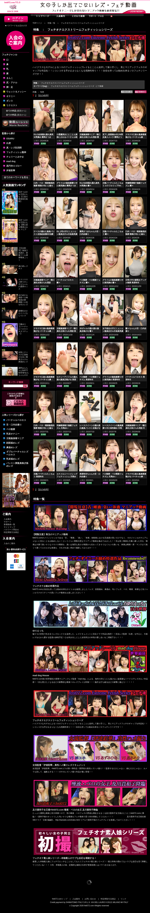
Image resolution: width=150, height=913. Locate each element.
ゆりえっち (38, 630)
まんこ (9, 78)
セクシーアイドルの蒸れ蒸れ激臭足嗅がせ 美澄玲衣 (67, 379)
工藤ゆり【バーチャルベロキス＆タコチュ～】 (23, 329)
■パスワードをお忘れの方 (16, 25)
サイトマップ (9, 527)
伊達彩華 (10, 170)
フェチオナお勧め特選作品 (46, 586)
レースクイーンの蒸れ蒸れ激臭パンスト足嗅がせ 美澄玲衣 (90, 428)
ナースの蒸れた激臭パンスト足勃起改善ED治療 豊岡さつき (44, 234)
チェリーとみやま (15, 157)
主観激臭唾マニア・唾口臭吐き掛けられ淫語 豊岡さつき (90, 137)
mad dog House (41, 675)
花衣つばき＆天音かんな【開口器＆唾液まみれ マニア (23, 225)
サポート (7, 522)
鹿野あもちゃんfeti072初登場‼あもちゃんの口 (23, 371)
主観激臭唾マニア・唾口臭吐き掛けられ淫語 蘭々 (44, 282)
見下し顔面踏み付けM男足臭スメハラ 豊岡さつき (113, 137)
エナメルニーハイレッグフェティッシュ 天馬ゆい (67, 476)
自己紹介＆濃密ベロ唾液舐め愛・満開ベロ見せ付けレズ (23, 300)
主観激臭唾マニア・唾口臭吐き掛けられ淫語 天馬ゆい (135, 428)
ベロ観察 (10, 429)
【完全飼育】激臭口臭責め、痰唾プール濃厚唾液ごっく (23, 254)
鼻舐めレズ (11, 447)
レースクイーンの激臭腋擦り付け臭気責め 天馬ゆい (113, 428)
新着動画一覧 (9, 524)
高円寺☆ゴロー (14, 166)
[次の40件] (43, 95)
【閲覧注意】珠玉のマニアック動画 (50, 534)
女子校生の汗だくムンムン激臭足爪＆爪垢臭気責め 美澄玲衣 (113, 331)
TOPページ (37, 23)
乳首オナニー (12, 433)
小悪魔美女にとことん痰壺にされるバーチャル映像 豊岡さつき (67, 137)
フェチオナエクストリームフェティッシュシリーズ (58, 720)
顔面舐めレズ (12, 443)
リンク (123, 899)
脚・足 (9, 87)
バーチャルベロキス (16, 420)
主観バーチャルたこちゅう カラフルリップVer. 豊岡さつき (113, 185)
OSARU (10, 138)
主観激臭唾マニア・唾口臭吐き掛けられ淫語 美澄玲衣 (67, 331)
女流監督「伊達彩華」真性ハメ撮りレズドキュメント (59, 765)
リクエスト (11, 105)
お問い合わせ (90, 899)
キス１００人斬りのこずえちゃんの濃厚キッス (23, 284)
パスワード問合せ (11, 530)
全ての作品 (16, 111)
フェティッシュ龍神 (16, 152)
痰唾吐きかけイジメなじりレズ (23, 313)
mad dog (10, 161)
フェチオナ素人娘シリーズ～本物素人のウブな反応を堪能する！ (64, 858)
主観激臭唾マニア (15, 438)
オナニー (10, 96)
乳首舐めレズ (12, 459)
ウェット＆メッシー (16, 91)
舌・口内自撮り (14, 424)
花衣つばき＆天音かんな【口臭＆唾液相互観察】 (23, 196)
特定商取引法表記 (11, 532)
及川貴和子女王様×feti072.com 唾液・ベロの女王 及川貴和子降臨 (65, 809)
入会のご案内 (9, 543)
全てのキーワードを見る (16, 177)
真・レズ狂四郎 (14, 147)
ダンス (9, 100)
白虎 (8, 143)
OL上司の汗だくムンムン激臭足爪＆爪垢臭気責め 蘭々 (67, 234)
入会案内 (7, 519)
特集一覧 (51, 23)
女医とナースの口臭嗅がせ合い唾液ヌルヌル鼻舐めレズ (23, 357)
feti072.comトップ (59, 899)
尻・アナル (11, 82)
